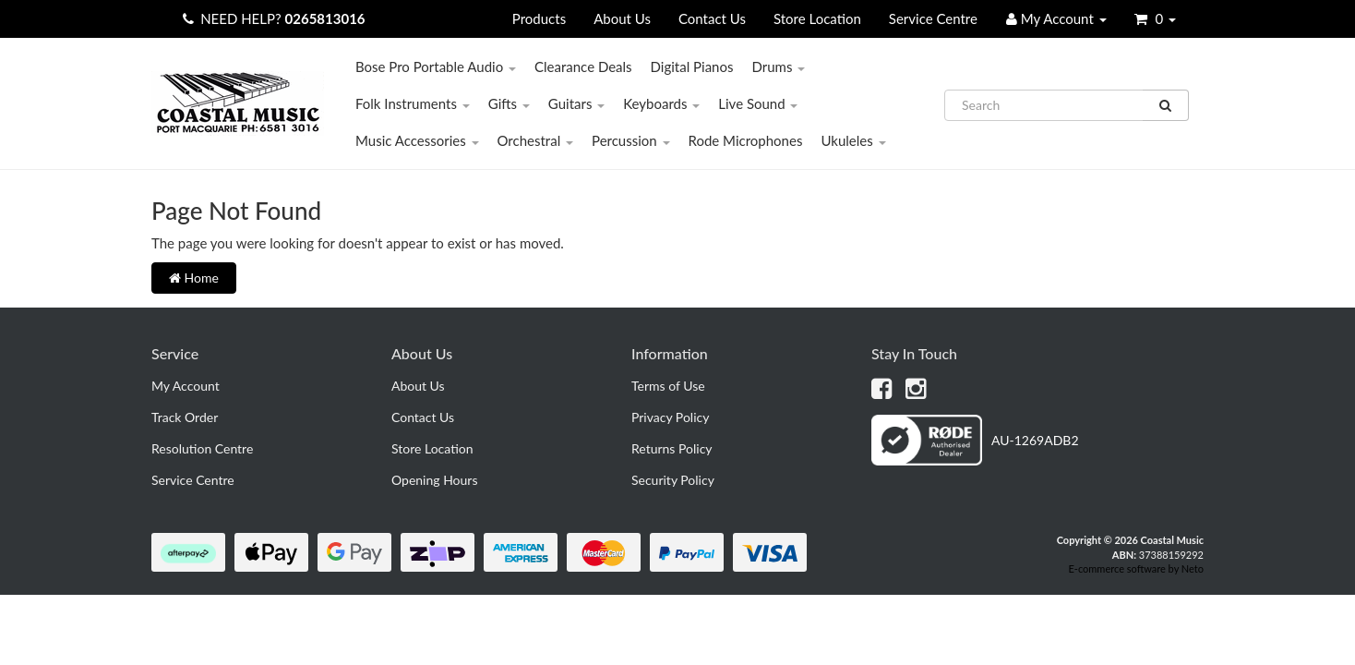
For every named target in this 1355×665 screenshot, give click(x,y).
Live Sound (757, 103)
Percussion (631, 140)
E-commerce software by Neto (1136, 568)
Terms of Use (668, 385)
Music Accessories (417, 140)
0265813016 (325, 18)
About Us (622, 18)
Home (194, 277)
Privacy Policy (670, 417)
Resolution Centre (202, 448)
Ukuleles (853, 140)
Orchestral (536, 140)
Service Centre (933, 18)
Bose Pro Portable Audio (435, 66)
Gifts (509, 103)
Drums (778, 66)
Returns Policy (672, 448)
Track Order (184, 417)
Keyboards (661, 103)
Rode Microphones (746, 140)
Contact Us (712, 18)
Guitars (576, 103)
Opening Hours (434, 480)
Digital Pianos (692, 66)
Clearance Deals (583, 66)
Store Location (817, 18)
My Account (185, 385)
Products (539, 18)
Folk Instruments (412, 103)
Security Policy (672, 480)
